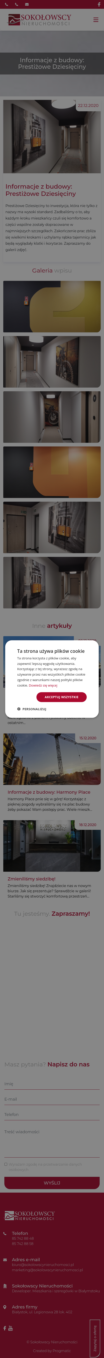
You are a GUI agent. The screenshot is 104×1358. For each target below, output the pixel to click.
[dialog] (52, 679)
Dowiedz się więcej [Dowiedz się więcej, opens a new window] (43, 685)
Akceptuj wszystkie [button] (61, 697)
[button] (31, 708)
